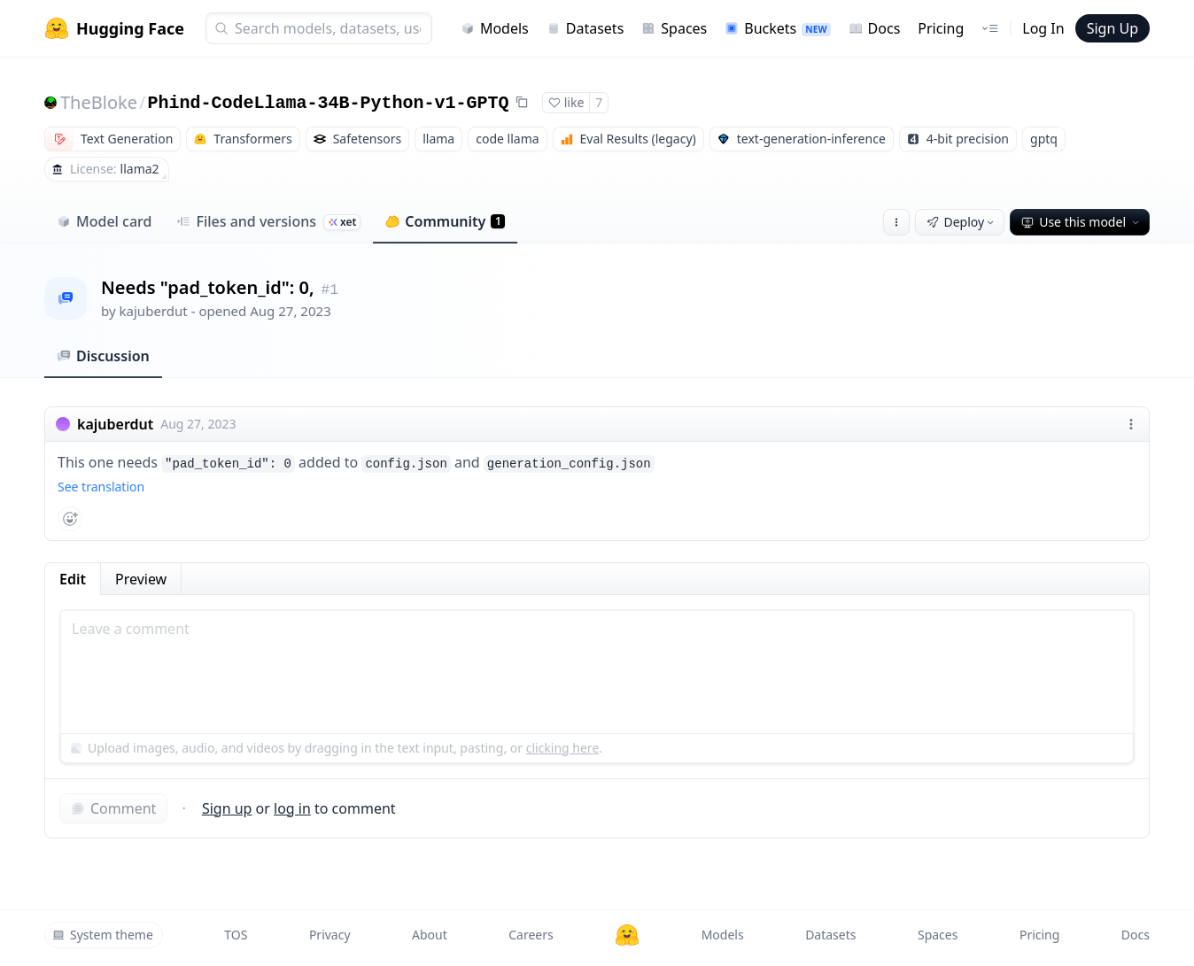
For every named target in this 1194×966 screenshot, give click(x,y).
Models (495, 28)
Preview (141, 579)
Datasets (585, 28)
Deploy (962, 221)
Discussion (103, 356)
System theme (102, 934)
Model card (104, 221)
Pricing (941, 28)
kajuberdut (154, 311)
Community (445, 221)
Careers (530, 934)
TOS (235, 934)
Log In (1043, 28)
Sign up (227, 808)
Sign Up (1112, 28)
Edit (72, 579)
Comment (113, 808)
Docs (875, 28)
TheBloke (98, 102)
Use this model (1081, 221)
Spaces (674, 28)
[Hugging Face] (627, 935)
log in (292, 808)
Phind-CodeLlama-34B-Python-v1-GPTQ (327, 103)
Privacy (330, 934)
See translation (101, 486)
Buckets (777, 28)
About (429, 934)
